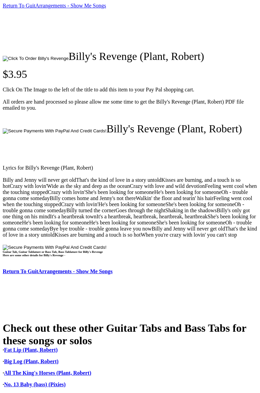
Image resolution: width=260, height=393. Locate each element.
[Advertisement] (126, 29)
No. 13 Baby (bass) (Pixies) (35, 384)
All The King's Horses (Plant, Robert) (47, 373)
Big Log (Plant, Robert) (31, 361)
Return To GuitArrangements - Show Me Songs (54, 5)
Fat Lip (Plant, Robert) (31, 350)
